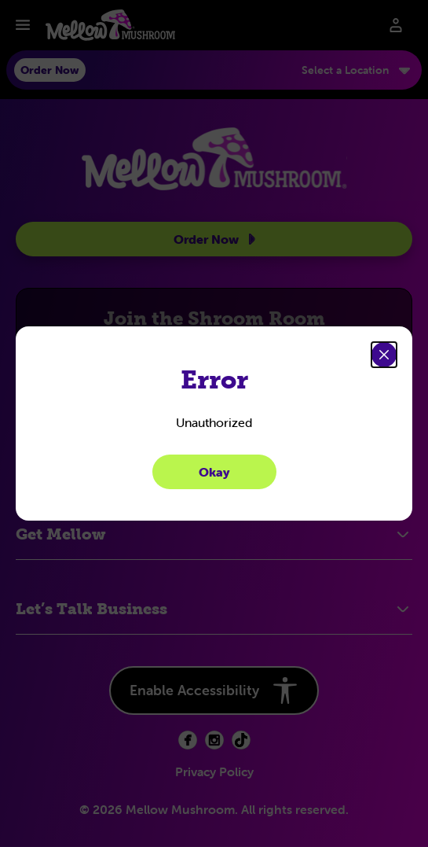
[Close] (384, 354)
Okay (214, 472)
